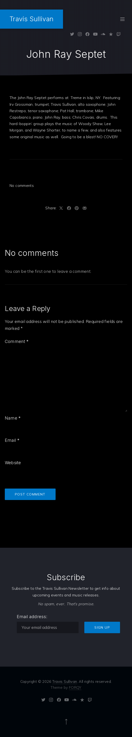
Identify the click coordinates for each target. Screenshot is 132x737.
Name (13, 418)
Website (13, 462)
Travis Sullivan (31, 19)
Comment (17, 341)
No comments (22, 185)
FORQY (75, 687)
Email (12, 440)
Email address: (32, 616)
